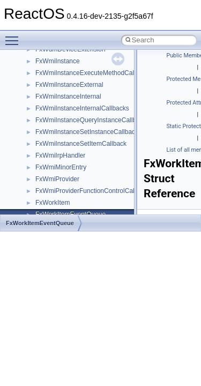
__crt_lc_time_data (62, 97)
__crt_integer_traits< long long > (81, 85)
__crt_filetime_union (64, 50)
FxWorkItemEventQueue (40, 223)
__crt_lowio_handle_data (71, 179)
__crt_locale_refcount (66, 144)
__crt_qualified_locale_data (74, 203)
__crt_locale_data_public (71, 120)
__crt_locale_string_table (71, 156)
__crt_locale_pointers (65, 132)
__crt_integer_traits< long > (74, 73)
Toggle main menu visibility (14, 36)
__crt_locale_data (60, 109)
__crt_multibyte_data (65, 191)
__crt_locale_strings (64, 168)
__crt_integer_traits (63, 61)
